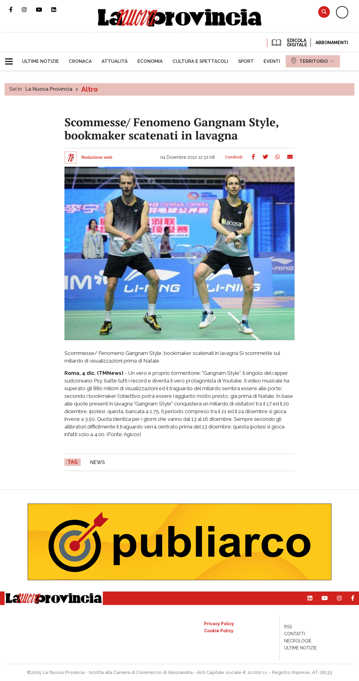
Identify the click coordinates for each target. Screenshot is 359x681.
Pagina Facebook (15, 9)
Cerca (324, 11)
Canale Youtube (43, 9)
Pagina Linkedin (58, 9)
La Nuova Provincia (48, 89)
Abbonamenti (331, 42)
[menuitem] (40, 61)
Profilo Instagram (29, 9)
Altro (89, 89)
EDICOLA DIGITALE (289, 42)
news (97, 462)
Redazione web (96, 157)
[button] (11, 59)
